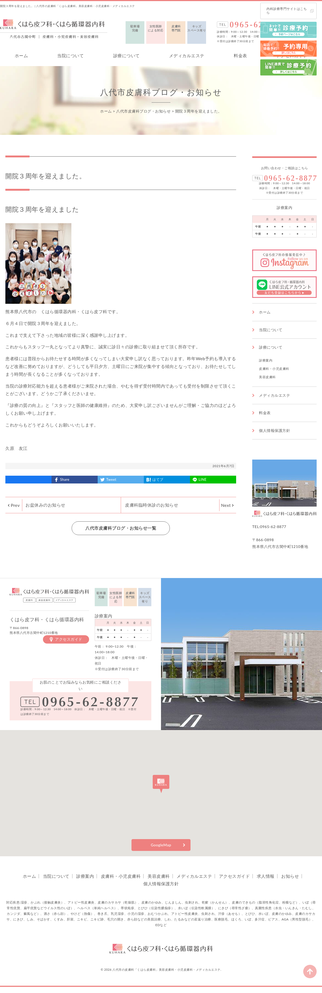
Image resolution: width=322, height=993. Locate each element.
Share (64, 479)
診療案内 (265, 360)
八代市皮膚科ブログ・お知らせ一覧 (120, 527)
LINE (203, 479)
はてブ (157, 479)
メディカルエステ (186, 55)
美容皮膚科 (267, 377)
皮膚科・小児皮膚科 (274, 369)
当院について (70, 55)
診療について (126, 55)
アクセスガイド (68, 639)
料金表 (240, 55)
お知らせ (290, 876)
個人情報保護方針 (274, 430)
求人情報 (266, 876)
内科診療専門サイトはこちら (286, 11)
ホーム (21, 55)
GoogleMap (161, 845)
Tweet (111, 479)
